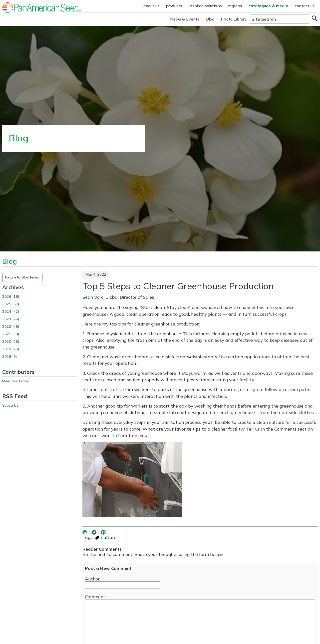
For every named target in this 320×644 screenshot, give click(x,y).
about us (151, 5)
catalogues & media (268, 5)
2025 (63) (10, 304)
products (174, 5)
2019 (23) (10, 349)
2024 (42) (10, 311)
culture (108, 537)
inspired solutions (205, 5)
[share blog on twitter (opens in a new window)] (94, 531)
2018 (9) (9, 357)
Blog (210, 19)
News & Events (185, 19)
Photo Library (234, 19)
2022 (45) (10, 327)
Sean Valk (92, 297)
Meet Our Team (15, 381)
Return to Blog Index (22, 277)
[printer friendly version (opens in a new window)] (85, 531)
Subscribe (10, 405)
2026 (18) (10, 296)
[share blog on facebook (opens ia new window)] (103, 531)
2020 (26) (10, 342)
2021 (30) (10, 334)
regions (235, 5)
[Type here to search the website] (279, 19)
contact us (305, 5)
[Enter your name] (122, 584)
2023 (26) (10, 319)
